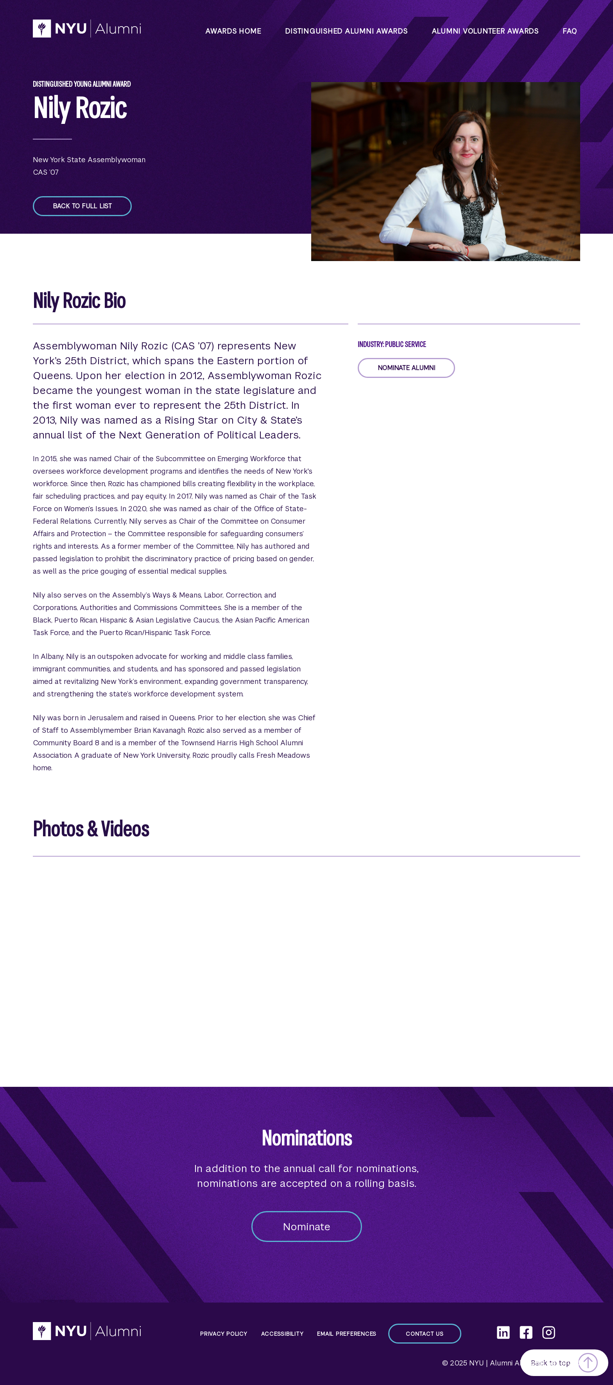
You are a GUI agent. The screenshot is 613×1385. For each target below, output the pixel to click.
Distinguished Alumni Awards (346, 31)
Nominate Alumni (406, 368)
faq (570, 31)
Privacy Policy (223, 1333)
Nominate (306, 1226)
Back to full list (82, 206)
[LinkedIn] (503, 1332)
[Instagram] (548, 1332)
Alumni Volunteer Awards (485, 31)
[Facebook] (526, 1332)
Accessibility (282, 1333)
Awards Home (233, 31)
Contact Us (425, 1333)
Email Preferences (346, 1333)
